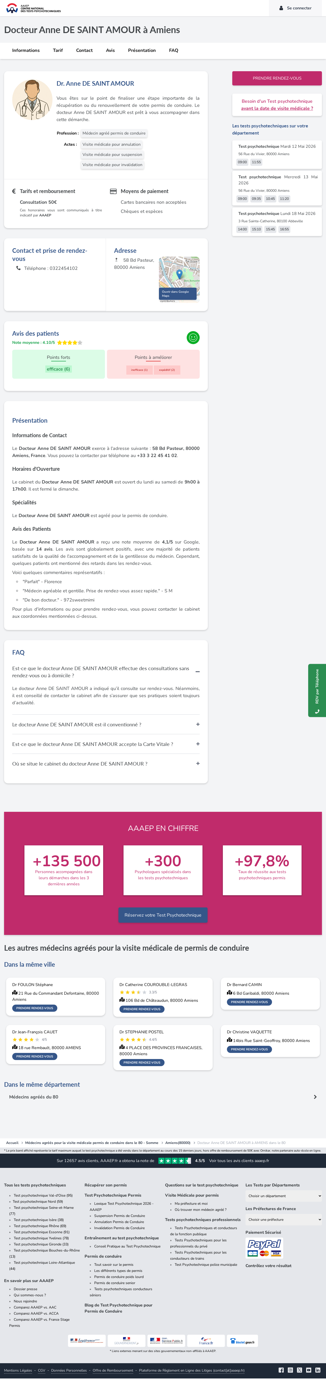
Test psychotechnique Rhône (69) (40, 1228)
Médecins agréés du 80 (34, 1100)
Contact (84, 50)
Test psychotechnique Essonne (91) (42, 1234)
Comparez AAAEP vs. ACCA (36, 1316)
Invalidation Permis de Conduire (119, 1230)
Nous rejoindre (25, 1303)
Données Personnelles (69, 1373)
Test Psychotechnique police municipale (206, 1267)
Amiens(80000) (178, 1145)
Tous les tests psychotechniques (35, 1188)
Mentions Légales (18, 1373)
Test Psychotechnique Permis (113, 1198)
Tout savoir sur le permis (113, 1267)
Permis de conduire (103, 1259)
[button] (179, 276)
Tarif (58, 50)
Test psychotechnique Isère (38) (39, 1222)
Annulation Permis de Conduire (119, 1224)
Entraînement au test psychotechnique (122, 1240)
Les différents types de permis (118, 1273)
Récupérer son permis (106, 1188)
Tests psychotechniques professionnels (203, 1222)
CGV (41, 1373)
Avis (110, 50)
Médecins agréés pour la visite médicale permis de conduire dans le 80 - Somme (91, 1145)
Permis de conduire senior (114, 1285)
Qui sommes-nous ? (30, 1297)
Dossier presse (25, 1291)
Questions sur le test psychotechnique (201, 1188)
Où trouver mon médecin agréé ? (200, 1212)
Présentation (142, 50)
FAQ (173, 50)
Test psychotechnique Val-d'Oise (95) (43, 1198)
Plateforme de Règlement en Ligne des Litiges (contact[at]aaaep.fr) (191, 1373)
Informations (26, 50)
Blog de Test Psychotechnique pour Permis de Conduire (119, 1311)
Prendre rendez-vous (277, 78)
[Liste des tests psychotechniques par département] (284, 1198)
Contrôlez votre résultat (268, 1268)
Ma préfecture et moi (191, 1206)
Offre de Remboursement (113, 1373)
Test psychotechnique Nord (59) (38, 1204)
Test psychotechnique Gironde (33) (41, 1246)
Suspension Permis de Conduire (119, 1218)
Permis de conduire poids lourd (119, 1279)
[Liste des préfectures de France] (284, 1222)
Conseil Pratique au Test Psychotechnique (127, 1248)
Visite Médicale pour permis (192, 1198)
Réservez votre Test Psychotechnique (163, 918)
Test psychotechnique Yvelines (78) (41, 1240)
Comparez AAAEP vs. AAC (35, 1309)
